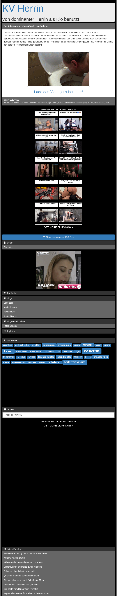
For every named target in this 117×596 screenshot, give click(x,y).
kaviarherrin (35, 352)
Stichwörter (11, 340)
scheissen (54, 362)
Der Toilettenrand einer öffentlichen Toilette (26, 26)
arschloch (7, 345)
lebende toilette (46, 357)
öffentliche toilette (21, 102)
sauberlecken (34, 102)
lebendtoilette (64, 357)
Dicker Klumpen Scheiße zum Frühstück (23, 567)
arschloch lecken (22, 345)
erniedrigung (81, 102)
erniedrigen (49, 345)
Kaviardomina (10, 307)
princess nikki (101, 357)
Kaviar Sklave (10, 316)
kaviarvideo (49, 352)
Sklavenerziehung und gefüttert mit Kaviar (23, 562)
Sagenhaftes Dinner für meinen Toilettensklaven (26, 593)
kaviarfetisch (21, 352)
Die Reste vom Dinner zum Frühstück (21, 589)
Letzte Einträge (12, 549)
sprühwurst (52, 102)
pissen (88, 357)
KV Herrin (23, 8)
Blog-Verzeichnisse (14, 321)
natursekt (78, 357)
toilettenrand (99, 102)
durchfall (44, 102)
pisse (107, 102)
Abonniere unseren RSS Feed (58, 237)
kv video (31, 357)
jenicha (107, 345)
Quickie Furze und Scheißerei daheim (21, 575)
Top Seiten (10, 293)
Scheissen (9, 303)
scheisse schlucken (37, 363)
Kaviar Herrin (10, 311)
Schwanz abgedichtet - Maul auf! (19, 571)
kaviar (60, 102)
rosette (6, 363)
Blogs (8, 298)
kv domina (67, 352)
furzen (98, 345)
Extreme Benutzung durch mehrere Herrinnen (25, 553)
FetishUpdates (10, 326)
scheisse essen (18, 363)
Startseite (8, 247)
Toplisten (9, 331)
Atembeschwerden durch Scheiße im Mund (24, 580)
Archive (9, 409)
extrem (90, 102)
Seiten (8, 243)
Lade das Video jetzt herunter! (58, 92)
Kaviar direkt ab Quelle (14, 558)
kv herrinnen (8, 357)
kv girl (77, 352)
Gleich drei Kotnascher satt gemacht (21, 584)
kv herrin (91, 351)
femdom (87, 345)
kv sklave (21, 357)
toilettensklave (69, 102)
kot (58, 351)
